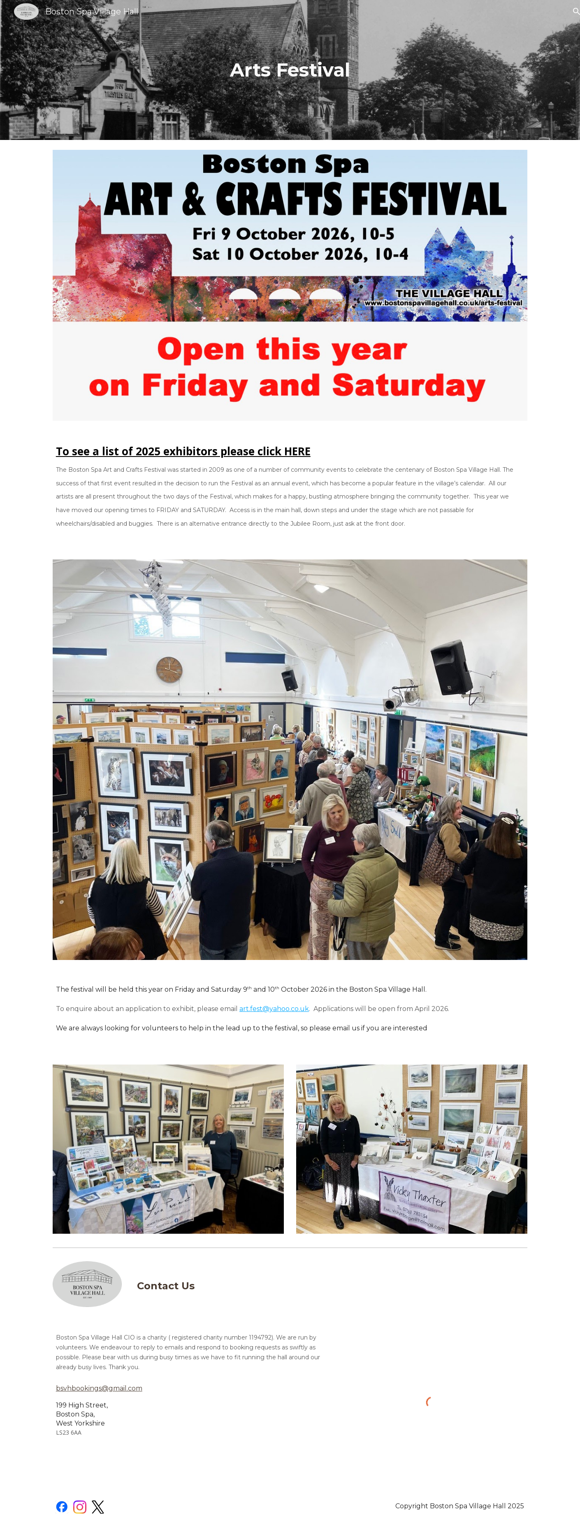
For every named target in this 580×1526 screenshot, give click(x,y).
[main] (290, 70)
